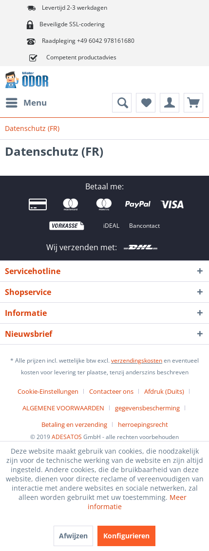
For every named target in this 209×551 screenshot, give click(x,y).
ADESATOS (67, 437)
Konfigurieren (126, 535)
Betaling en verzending (74, 424)
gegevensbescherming (147, 408)
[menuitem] (26, 102)
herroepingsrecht (143, 424)
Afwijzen (73, 535)
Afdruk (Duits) (164, 391)
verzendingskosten (136, 360)
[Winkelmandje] (193, 102)
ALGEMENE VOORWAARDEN (63, 408)
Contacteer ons (111, 391)
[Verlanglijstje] (145, 102)
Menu (26, 101)
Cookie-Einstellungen (48, 391)
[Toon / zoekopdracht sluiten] (122, 102)
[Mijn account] (169, 102)
